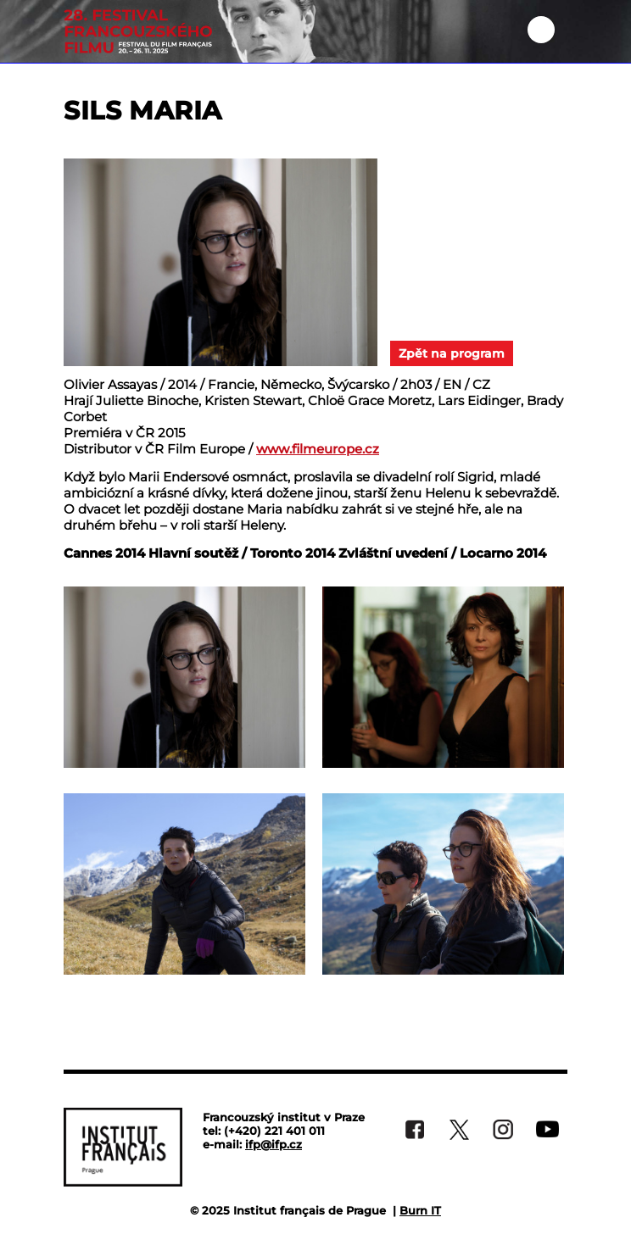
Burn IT (420, 1210)
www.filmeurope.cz (317, 449)
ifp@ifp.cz (273, 1144)
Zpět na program (452, 353)
